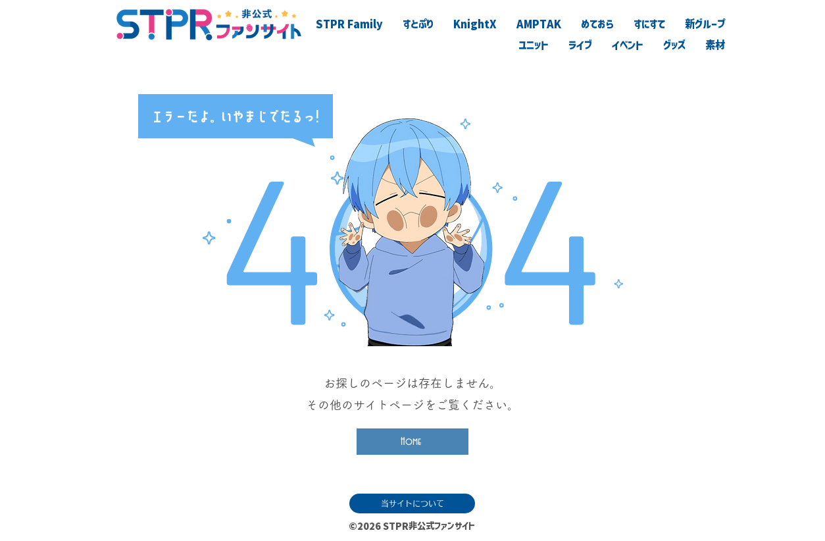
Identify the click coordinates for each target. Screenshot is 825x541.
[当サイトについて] (412, 503)
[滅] (666, 523)
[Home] (412, 441)
